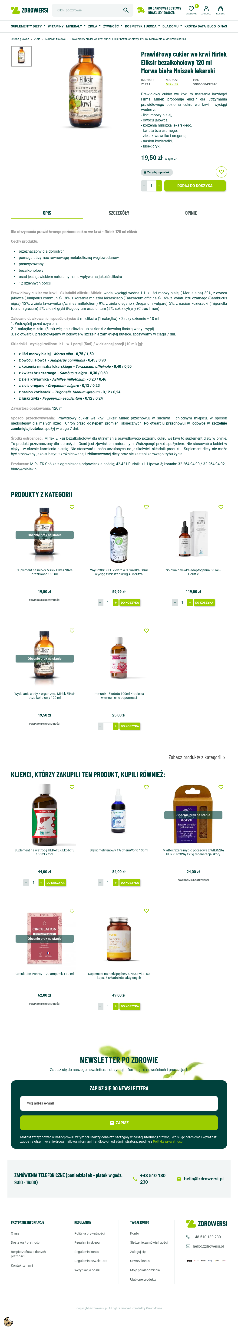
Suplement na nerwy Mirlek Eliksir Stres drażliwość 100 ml (45, 572)
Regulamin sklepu (87, 1242)
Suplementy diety (27, 26)
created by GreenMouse (147, 1308)
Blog (211, 26)
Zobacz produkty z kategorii (198, 756)
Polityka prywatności (89, 1233)
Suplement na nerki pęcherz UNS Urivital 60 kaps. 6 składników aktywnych (119, 976)
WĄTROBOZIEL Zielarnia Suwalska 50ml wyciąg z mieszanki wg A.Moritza (119, 572)
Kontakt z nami (22, 1265)
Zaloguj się (137, 1252)
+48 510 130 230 (207, 1237)
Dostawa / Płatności (25, 1242)
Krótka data (195, 26)
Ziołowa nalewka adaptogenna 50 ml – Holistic (193, 572)
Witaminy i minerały (65, 26)
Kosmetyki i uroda (141, 26)
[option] (25, 56)
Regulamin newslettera (90, 1261)
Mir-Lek (172, 84)
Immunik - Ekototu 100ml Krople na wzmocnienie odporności (119, 696)
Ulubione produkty (143, 1279)
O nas (222, 26)
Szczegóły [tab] (119, 213)
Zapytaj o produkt (156, 172)
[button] (206, 10)
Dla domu (170, 26)
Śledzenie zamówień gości (149, 1242)
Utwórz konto (140, 1261)
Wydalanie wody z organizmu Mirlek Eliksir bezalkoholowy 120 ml (44, 696)
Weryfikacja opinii (86, 1270)
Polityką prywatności (168, 1141)
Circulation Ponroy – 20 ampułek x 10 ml (45, 974)
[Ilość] (151, 185)
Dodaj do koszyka (195, 186)
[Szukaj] (92, 10)
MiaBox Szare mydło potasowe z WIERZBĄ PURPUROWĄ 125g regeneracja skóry (193, 852)
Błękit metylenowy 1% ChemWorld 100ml (119, 850)
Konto (134, 1233)
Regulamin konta (86, 1252)
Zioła (93, 26)
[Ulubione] (191, 10)
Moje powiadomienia (145, 1270)
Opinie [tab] (191, 213)
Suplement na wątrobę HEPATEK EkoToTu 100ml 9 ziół (45, 852)
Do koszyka (130, 602)
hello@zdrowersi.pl (208, 1246)
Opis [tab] (47, 213)
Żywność (111, 26)
